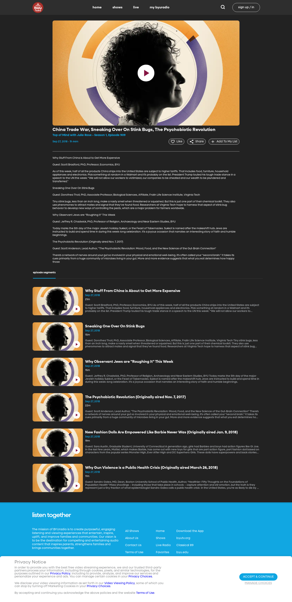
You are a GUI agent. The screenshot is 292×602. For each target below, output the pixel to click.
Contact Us (133, 545)
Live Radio (163, 545)
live (136, 7)
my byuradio (159, 7)
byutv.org (183, 538)
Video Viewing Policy (119, 583)
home (97, 7)
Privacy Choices (98, 586)
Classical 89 (184, 545)
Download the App (190, 531)
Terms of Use (134, 552)
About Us (131, 538)
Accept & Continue (258, 576)
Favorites (162, 552)
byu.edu (182, 552)
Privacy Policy (60, 573)
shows (117, 7)
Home (160, 531)
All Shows (132, 531)
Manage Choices (258, 583)
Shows (160, 538)
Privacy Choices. (140, 576)
